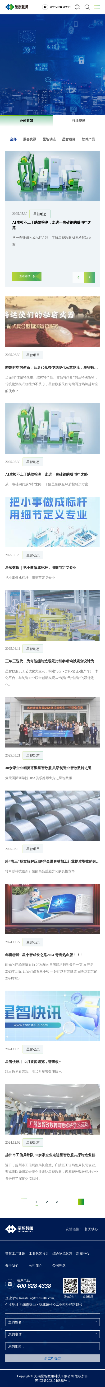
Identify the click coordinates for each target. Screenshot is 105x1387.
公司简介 (35, 1265)
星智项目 (68, 139)
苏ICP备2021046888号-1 (52, 1380)
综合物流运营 (62, 1253)
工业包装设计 (39, 1253)
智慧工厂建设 (15, 1253)
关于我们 (11, 1265)
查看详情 (27, 279)
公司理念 (59, 1265)
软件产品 (88, 139)
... (68, 1202)
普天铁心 (91, 1229)
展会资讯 (29, 139)
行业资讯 (78, 121)
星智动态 (49, 139)
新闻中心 (82, 1253)
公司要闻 (26, 121)
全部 (13, 139)
